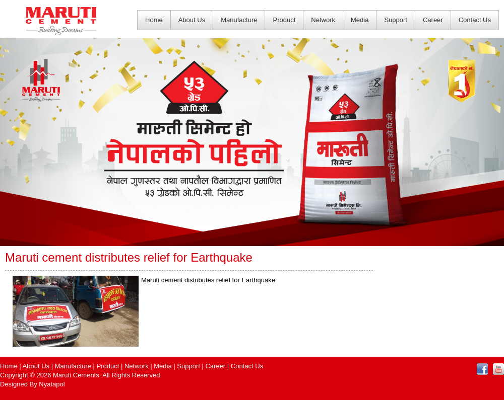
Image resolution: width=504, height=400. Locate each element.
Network (323, 20)
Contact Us (475, 20)
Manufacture (239, 20)
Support (395, 20)
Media (359, 20)
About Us (191, 20)
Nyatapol (52, 384)
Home (154, 20)
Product (284, 20)
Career (433, 20)
